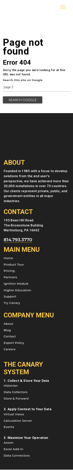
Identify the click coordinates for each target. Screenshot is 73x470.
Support (10, 297)
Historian (11, 386)
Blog (7, 330)
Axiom (9, 443)
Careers (10, 349)
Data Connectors (17, 456)
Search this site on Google (23, 80)
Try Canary (12, 303)
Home (8, 258)
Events (9, 427)
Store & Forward (16, 398)
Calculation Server (18, 421)
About (8, 324)
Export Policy (14, 343)
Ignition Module (16, 284)
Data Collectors (15, 392)
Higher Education (17, 290)
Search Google (23, 100)
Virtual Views (14, 414)
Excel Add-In (13, 449)
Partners (10, 277)
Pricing (9, 271)
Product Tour (14, 265)
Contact (10, 337)
